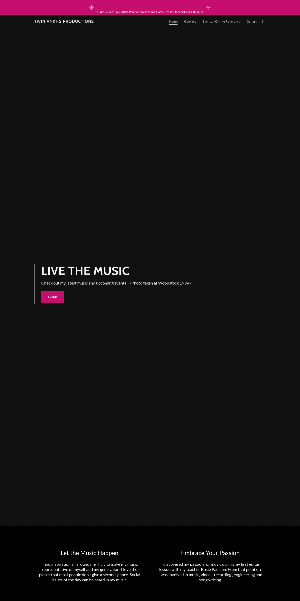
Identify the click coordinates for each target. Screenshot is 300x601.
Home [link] (173, 21)
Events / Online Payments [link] (221, 21)
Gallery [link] (252, 21)
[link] (64, 21)
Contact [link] (190, 21)
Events (53, 297)
